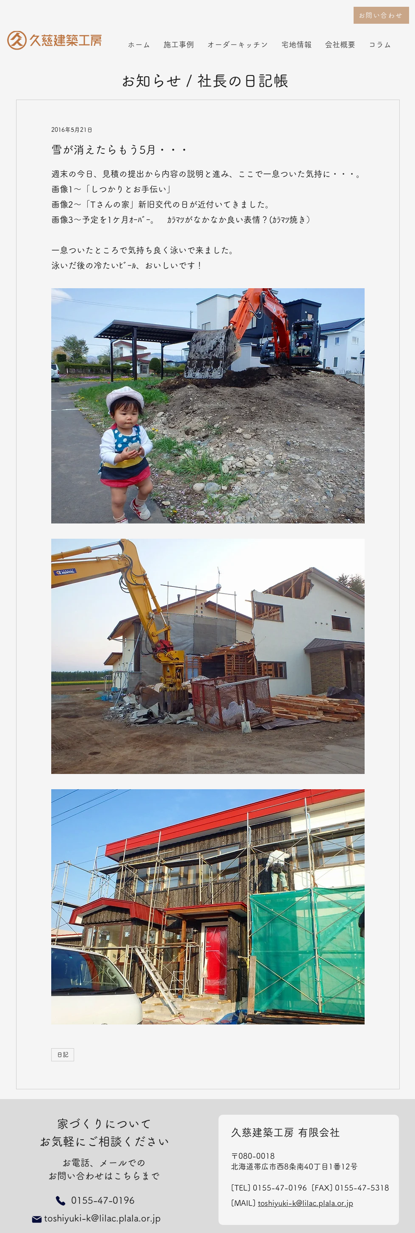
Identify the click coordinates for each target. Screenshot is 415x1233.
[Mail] (36, 1219)
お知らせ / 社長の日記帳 (204, 80)
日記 (63, 1055)
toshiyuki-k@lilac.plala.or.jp (305, 1203)
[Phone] (60, 1200)
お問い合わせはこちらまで (104, 1175)
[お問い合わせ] (381, 15)
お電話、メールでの (104, 1162)
